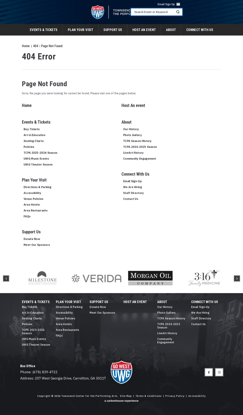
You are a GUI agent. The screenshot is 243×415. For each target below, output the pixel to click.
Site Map (126, 396)
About (171, 30)
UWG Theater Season (38, 164)
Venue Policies (33, 199)
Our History (131, 129)
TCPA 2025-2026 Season (40, 152)
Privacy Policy (174, 396)
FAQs (27, 216)
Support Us (112, 30)
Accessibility (32, 193)
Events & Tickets (44, 30)
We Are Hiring (132, 187)
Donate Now (32, 239)
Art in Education (34, 135)
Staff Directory (133, 193)
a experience (121, 400)
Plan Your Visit (80, 30)
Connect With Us (199, 30)
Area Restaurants (36, 210)
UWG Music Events (36, 158)
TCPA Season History (137, 141)
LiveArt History (133, 152)
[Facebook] (208, 372)
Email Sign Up (223, 6)
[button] (6, 278)
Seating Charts (34, 141)
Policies (29, 146)
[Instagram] (219, 372)
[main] (121, 132)
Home (26, 46)
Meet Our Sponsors (37, 244)
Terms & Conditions (149, 396)
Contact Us (130, 199)
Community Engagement (139, 158)
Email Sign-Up (132, 181)
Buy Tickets (32, 129)
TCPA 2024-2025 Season (140, 146)
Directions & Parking (37, 187)
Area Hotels (32, 204)
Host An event (144, 30)
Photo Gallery (132, 135)
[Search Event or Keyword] (213, 14)
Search (234, 14)
